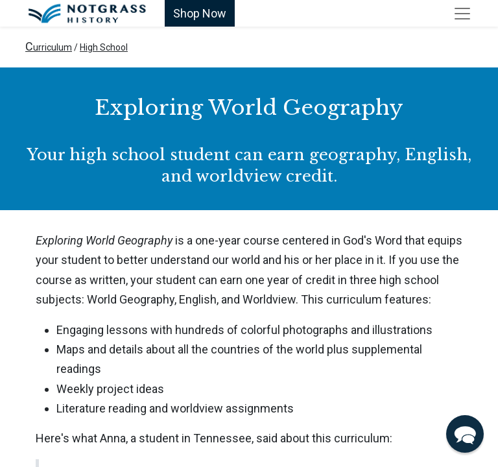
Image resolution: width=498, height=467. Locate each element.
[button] (465, 434)
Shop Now (199, 13)
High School (104, 47)
